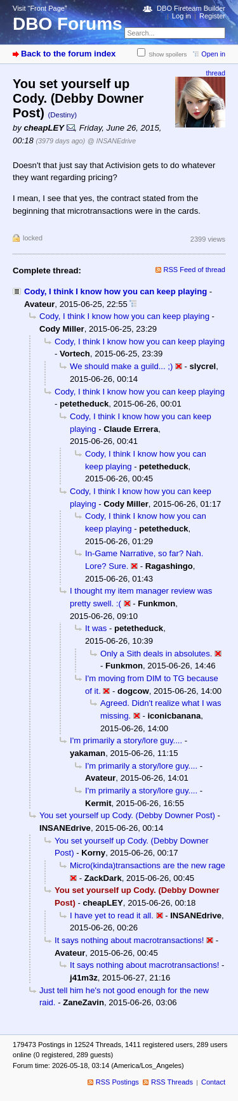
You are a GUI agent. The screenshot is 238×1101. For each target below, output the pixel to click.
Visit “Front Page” (40, 8)
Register (212, 16)
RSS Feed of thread (195, 269)
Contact (213, 1082)
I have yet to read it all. (112, 915)
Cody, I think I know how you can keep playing (115, 291)
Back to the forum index (68, 53)
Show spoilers (168, 54)
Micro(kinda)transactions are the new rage (147, 865)
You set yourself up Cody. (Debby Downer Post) (127, 815)
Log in (181, 16)
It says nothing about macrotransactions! (129, 940)
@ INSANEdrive (112, 141)
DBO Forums (67, 24)
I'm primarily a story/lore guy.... (126, 740)
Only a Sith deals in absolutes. (156, 653)
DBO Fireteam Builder (191, 8)
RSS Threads (172, 1082)
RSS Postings (117, 1082)
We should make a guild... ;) (121, 366)
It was (96, 628)
